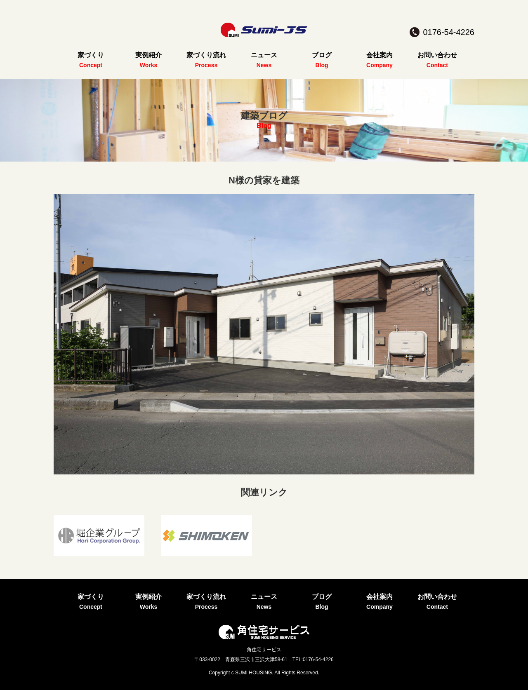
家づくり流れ (206, 55)
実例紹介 (148, 55)
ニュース (264, 55)
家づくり (91, 55)
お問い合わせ (437, 55)
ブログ (322, 55)
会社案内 (379, 55)
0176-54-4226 (448, 32)
